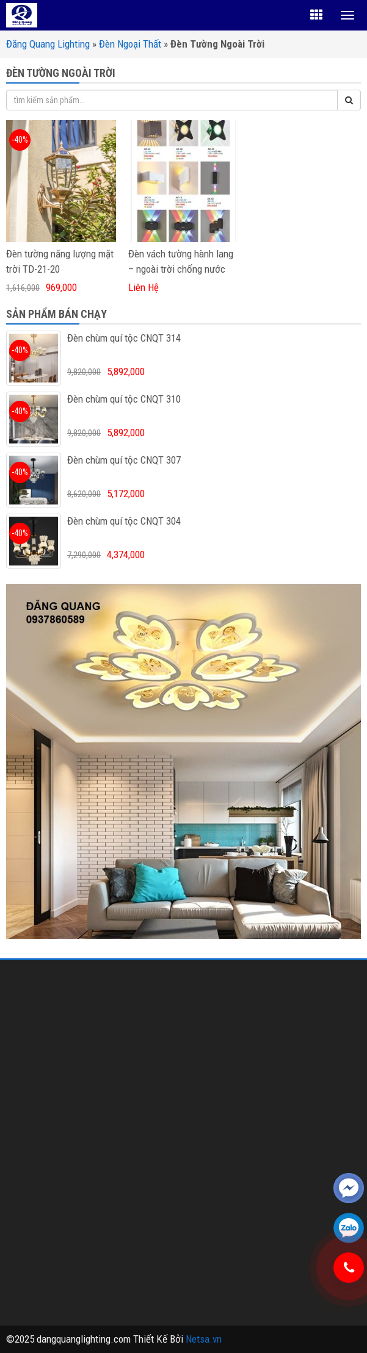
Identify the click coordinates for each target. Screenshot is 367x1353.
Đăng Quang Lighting (48, 44)
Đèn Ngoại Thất (130, 44)
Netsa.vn (204, 1339)
